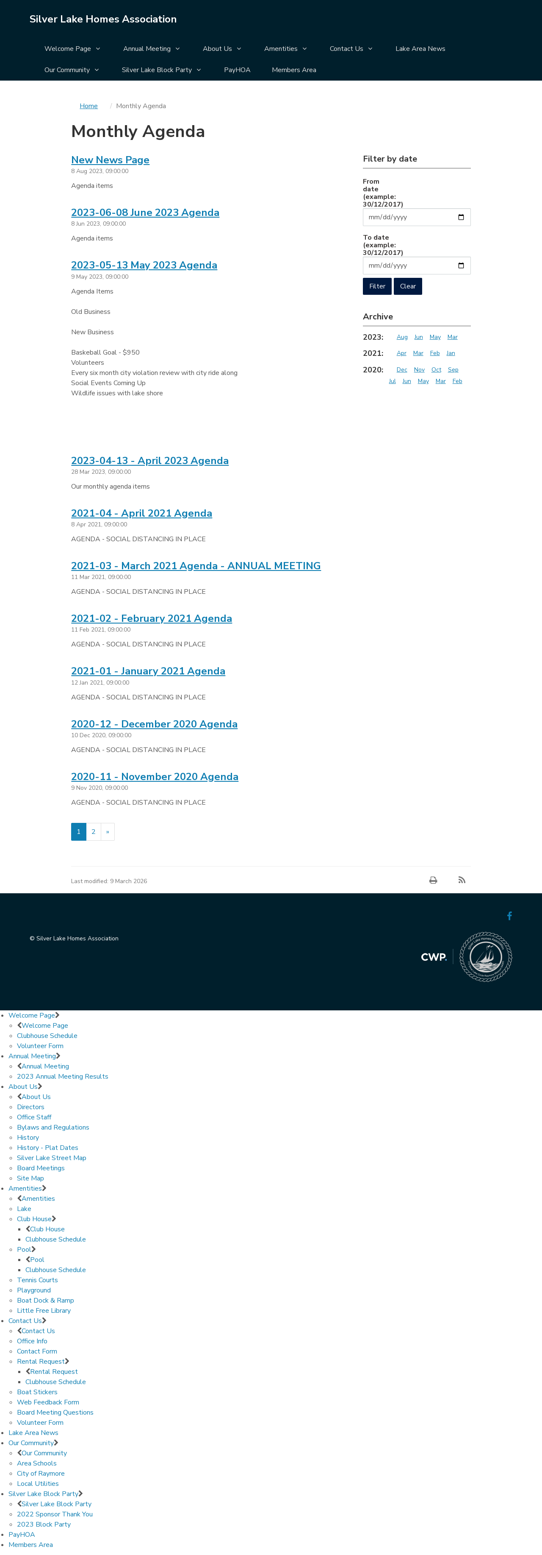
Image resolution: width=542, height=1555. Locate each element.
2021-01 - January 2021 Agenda (148, 671)
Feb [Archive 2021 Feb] (435, 353)
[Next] (108, 832)
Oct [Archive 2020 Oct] (436, 370)
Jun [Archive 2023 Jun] (419, 337)
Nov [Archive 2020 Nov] (419, 370)
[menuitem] (73, 49)
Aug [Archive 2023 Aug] (402, 337)
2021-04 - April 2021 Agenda (141, 513)
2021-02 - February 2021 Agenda (151, 618)
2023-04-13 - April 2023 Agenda (150, 460)
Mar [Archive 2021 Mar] (418, 353)
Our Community (67, 70)
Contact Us (346, 48)
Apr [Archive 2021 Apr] (401, 353)
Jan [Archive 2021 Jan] (451, 353)
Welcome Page (67, 48)
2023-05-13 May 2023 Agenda (144, 265)
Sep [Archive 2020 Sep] (453, 370)
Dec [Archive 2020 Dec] (402, 370)
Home (89, 106)
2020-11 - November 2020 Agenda (154, 776)
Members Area (294, 70)
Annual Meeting (147, 48)
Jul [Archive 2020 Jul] (392, 381)
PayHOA (237, 70)
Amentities (281, 48)
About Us (217, 48)
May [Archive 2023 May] (435, 337)
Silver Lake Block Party (157, 70)
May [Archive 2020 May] (423, 381)
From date (379, 192)
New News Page (110, 160)
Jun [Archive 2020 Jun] (407, 381)
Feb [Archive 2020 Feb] (457, 381)
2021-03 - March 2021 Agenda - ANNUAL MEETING (196, 566)
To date (379, 245)
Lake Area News (420, 48)
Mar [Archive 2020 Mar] (441, 381)
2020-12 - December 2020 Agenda (154, 724)
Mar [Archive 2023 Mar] (453, 337)
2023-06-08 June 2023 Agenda (145, 212)
